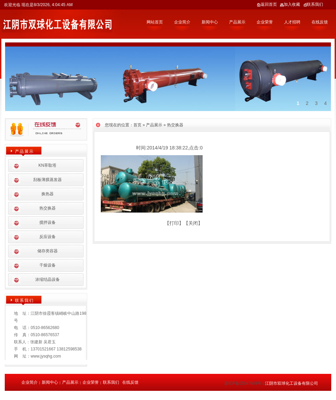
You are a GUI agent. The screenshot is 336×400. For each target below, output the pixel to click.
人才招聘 (292, 22)
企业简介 (182, 22)
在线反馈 (320, 22)
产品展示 (237, 22)
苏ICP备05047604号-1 (244, 383)
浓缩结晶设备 (47, 279)
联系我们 (313, 4)
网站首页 (155, 22)
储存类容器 (47, 251)
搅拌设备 (47, 222)
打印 (174, 223)
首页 (137, 125)
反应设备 (47, 236)
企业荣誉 (265, 22)
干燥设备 (47, 265)
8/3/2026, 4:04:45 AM (53, 4)
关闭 (193, 223)
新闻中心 (210, 22)
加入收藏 (290, 4)
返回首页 (267, 4)
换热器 (47, 194)
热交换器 (175, 125)
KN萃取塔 (47, 165)
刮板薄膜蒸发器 (47, 179)
